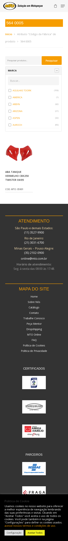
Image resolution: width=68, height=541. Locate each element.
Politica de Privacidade (34, 351)
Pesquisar (52, 60)
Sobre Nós (34, 302)
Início (8, 34)
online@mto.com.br (34, 259)
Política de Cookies (34, 345)
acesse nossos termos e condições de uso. (30, 525)
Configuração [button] (14, 532)
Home (34, 296)
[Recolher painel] (57, 70)
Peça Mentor (34, 323)
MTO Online (34, 334)
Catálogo (34, 307)
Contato (34, 313)
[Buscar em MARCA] (33, 80)
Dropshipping (34, 329)
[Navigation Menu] (63, 6)
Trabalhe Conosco (34, 318)
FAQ (34, 340)
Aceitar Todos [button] (35, 532)
